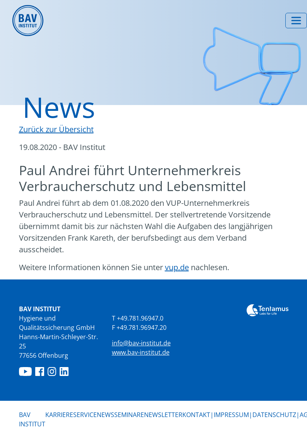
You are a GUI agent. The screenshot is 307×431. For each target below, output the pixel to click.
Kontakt (196, 414)
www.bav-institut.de (141, 352)
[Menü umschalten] (296, 20)
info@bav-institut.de (141, 343)
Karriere (59, 414)
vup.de (177, 267)
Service (85, 414)
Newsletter (163, 414)
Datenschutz (274, 414)
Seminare (129, 414)
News (105, 414)
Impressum (231, 414)
